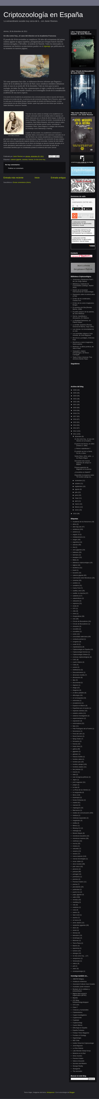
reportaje (47, 46)
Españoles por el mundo (81, 708)
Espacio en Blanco (79, 705)
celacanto (76, 601)
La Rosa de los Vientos (80, 790)
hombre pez (77, 762)
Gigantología (77, 1038)
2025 (75, 393)
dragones (76, 690)
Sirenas (75, 933)
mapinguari (76, 808)
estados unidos (78, 713)
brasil (74, 570)
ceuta (74, 606)
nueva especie (77, 856)
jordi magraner (77, 782)
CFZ (74, 608)
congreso (76, 641)
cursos (75, 667)
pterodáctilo (76, 887)
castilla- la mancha (79, 593)
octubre (77, 483)
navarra (75, 851)
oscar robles (77, 861)
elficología (76, 695)
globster (75, 754)
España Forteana (78, 1030)
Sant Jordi (76, 915)
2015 (75, 422)
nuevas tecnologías (79, 859)
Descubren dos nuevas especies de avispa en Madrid (82, 462)
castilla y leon (77, 591)
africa (74, 524)
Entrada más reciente (13, 178)
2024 (75, 396)
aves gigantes (77, 550)
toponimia (76, 948)
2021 (75, 404)
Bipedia (75, 998)
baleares (75, 552)
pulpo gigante (77, 894)
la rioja (75, 787)
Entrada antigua (58, 178)
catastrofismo (77, 598)
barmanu (76, 555)
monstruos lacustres (79, 836)
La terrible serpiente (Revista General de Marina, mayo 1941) (83, 325)
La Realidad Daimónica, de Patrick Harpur (82, 321)
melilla (75, 823)
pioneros (75, 869)
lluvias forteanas (78, 800)
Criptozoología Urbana (80, 654)
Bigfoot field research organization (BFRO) (80, 994)
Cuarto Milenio (77, 1025)
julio (76, 492)
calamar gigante (15, 159)
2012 (75, 431)
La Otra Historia (78, 1048)
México (75, 825)
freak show (76, 746)
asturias (75, 545)
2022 (75, 402)
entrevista (76, 700)
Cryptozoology (77, 1023)
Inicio (37, 178)
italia (74, 774)
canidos (75, 583)
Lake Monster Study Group (81, 1051)
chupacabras (77, 616)
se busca (76, 920)
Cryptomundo (77, 1017)
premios (75, 879)
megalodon (76, 820)
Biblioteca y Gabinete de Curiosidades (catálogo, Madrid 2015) (83, 285)
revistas (75, 900)
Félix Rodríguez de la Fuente (82, 728)
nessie (75, 854)
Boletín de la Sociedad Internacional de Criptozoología (83, 291)
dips (74, 680)
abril (76, 501)
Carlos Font (76, 588)
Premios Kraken (78, 882)
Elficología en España (80, 1028)
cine (74, 619)
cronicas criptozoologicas (81, 657)
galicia (75, 749)
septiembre (79, 486)
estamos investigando (80, 716)
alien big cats (77, 527)
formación (76, 741)
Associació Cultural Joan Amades (84, 984)
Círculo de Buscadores (80, 624)
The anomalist (77, 1071)
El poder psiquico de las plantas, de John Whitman (83, 312)
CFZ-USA (76, 1005)
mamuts (75, 805)
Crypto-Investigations (80, 1015)
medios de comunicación (81, 813)
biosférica (76, 568)
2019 (75, 410)
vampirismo (76, 958)
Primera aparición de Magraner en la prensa (82, 468)
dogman (75, 685)
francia (31, 159)
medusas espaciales (79, 818)
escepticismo (77, 703)
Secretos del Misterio (80, 1063)
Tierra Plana (77, 943)
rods (74, 905)
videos (75, 963)
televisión (76, 935)
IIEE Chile (76, 1040)
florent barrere (77, 736)
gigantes (75, 751)
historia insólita (78, 757)
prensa (75, 884)
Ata (74, 547)
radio (74, 897)
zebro (74, 968)
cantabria (76, 585)
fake (74, 726)
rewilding (76, 902)
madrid (75, 802)
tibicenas (76, 940)
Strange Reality (78, 1066)
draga (74, 688)
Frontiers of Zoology (79, 1035)
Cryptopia (76, 1020)
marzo (77, 504)
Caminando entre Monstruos (82, 578)
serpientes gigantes (79, 925)
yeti (74, 966)
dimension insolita (78, 675)
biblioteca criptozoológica (81, 562)
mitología (76, 831)
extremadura (77, 723)
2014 (75, 425)
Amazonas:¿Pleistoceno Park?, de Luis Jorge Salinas (83, 280)
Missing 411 (77, 828)
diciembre (78, 436)
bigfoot (75, 565)
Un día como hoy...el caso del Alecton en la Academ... (84, 440)
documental (76, 682)
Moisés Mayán (77, 833)
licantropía (76, 797)
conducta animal (78, 639)
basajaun (76, 557)
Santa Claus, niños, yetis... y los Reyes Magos (83, 457)
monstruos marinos (79, 838)
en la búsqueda (78, 698)
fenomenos (76, 731)
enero (77, 510)
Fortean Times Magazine (81, 1033)
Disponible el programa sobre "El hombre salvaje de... (84, 476)
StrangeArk (76, 1069)
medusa (75, 815)
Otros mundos (77, 1056)
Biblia (74, 560)
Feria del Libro (77, 734)
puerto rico (76, 892)
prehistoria (76, 877)
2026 (75, 390)
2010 (75, 513)
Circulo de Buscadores (80, 621)
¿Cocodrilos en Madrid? (82, 472)
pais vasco (76, 866)
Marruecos (76, 810)
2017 (75, 416)
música (75, 846)
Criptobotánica (77, 1012)
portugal (75, 874)
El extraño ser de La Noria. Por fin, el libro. (83, 452)
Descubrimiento (78, 672)
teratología (76, 938)
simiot (75, 930)
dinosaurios (76, 677)
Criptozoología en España (43, 14)
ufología (75, 953)
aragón (75, 539)
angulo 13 (76, 534)
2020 (75, 407)
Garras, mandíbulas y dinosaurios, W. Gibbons (81, 317)
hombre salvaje (78, 764)
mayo (77, 498)
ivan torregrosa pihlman (80, 777)
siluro (74, 928)
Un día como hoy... (40, 159)
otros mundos (77, 864)
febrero (77, 507)
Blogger (71, 1092)
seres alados (77, 923)
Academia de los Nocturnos (82, 522)
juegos (75, 785)
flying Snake (77, 739)
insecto (75, 772)
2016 (75, 419)
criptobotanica (77, 647)
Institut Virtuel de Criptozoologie (83, 1043)
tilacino (75, 946)
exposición (76, 721)
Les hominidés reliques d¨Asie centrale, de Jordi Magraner (83, 334)
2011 (75, 434)
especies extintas (78, 711)
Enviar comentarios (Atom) (22, 182)
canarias (25, 159)
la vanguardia (77, 792)
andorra (75, 532)
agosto (77, 489)
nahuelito (76, 848)
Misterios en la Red (79, 1053)
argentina (76, 542)
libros (74, 795)
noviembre (78, 480)
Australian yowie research (81, 986)
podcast (75, 871)
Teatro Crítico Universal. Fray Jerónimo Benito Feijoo (82, 358)
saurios (75, 917)
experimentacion (78, 718)
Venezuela (76, 961)
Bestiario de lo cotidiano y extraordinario (81, 990)
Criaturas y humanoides (80, 1010)
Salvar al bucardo (78, 1061)
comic (75, 634)
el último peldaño (78, 693)
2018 (75, 413)
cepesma (76, 603)
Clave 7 (75, 1007)
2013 (75, 428)
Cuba (74, 665)
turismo (75, 951)
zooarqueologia (78, 971)
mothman (76, 841)
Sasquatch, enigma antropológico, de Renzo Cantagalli (81, 352)
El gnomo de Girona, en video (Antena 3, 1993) (84, 444)
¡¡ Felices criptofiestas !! (82, 448)
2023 (75, 399)
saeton (75, 912)
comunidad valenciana (80, 636)
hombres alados (78, 767)
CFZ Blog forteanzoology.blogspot (80, 1001)
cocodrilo (76, 629)
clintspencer (51, 1092)
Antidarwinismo (78, 537)
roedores (76, 907)
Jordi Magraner (78, 1046)
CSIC (74, 659)
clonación (76, 626)
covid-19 (75, 644)
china (74, 613)
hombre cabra (77, 759)
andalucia (76, 529)
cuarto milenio (77, 662)
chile (74, 611)
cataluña (75, 596)
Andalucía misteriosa (80, 981)
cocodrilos (76, 631)
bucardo (75, 573)
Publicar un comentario (15, 168)
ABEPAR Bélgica (78, 979)
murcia (75, 843)
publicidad (76, 889)
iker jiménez (77, 769)
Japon (75, 780)
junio (77, 495)
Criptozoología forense (80, 652)
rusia (74, 910)
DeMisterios (77, 670)
